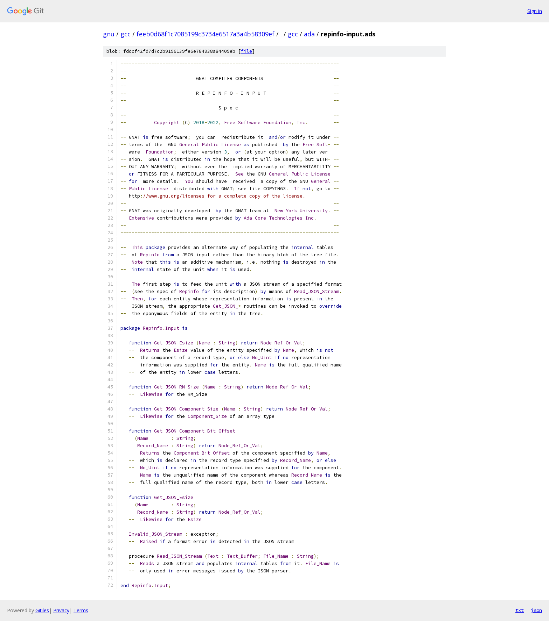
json (536, 610)
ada (309, 34)
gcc (125, 34)
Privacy (61, 610)
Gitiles (42, 610)
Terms (81, 610)
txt (519, 610)
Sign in (534, 11)
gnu (108, 34)
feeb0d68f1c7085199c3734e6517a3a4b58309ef (205, 34)
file (246, 51)
